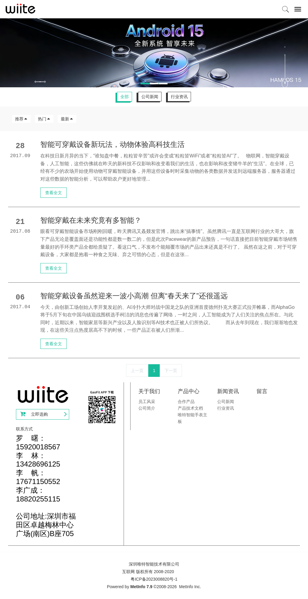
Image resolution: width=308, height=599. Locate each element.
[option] (154, 53)
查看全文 (53, 192)
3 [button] (285, 55)
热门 (44, 118)
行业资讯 (179, 96)
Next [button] (305, 82)
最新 (67, 118)
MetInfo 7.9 (141, 586)
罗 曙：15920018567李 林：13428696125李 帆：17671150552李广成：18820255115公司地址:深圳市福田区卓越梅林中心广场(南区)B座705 (46, 486)
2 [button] (285, 47)
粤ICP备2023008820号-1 (154, 579)
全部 (124, 96)
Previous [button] (3, 82)
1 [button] (285, 39)
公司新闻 (149, 96)
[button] (42, 82)
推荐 (21, 118)
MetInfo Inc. (190, 586)
